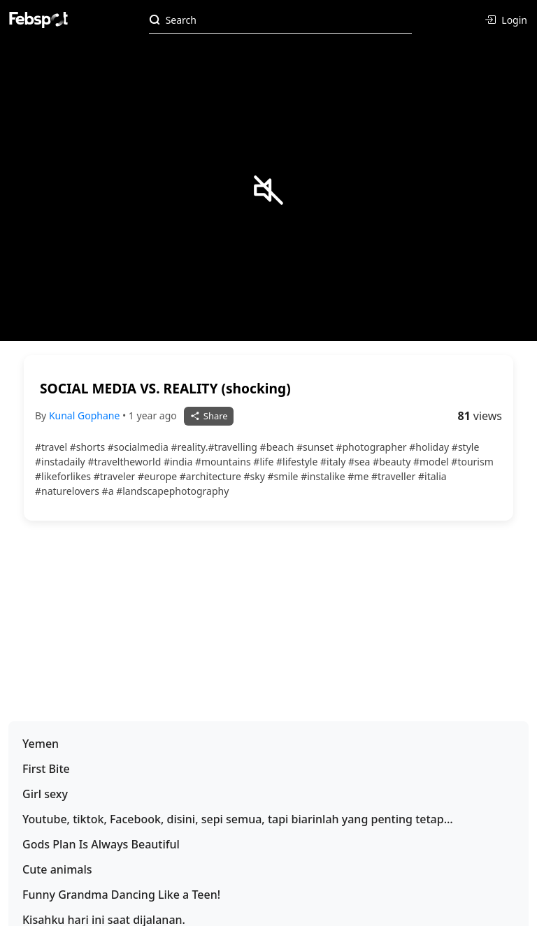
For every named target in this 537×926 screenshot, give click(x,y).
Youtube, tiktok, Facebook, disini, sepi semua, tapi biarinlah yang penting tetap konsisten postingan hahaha (233, 819)
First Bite (46, 768)
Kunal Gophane (85, 415)
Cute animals (57, 869)
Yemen (40, 743)
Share (208, 416)
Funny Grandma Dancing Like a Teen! (121, 894)
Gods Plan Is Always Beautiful (101, 844)
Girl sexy (45, 794)
